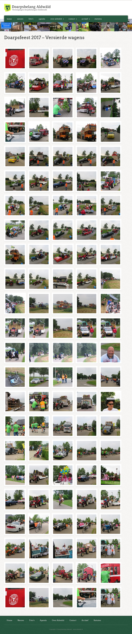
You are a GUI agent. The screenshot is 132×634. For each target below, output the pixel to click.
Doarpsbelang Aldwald (27, 8)
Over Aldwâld (56, 19)
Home (9, 19)
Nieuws (20, 19)
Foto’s (31, 19)
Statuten (98, 19)
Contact (71, 19)
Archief (85, 19)
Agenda (42, 19)
